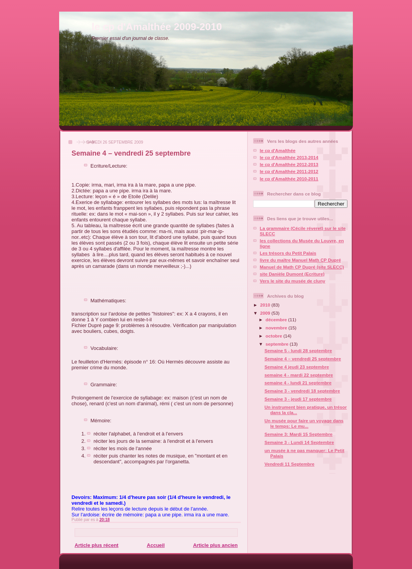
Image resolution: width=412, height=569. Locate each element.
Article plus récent (96, 545)
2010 (265, 304)
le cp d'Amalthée (277, 150)
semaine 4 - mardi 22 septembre (298, 374)
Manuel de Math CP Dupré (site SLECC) (302, 266)
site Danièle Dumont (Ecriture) (292, 273)
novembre (277, 327)
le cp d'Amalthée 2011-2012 (289, 171)
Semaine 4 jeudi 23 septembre (296, 366)
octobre (274, 335)
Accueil (156, 545)
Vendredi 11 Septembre (289, 463)
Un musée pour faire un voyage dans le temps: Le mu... (304, 423)
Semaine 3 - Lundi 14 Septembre (299, 442)
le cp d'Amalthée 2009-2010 (157, 27)
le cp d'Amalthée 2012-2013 (289, 164)
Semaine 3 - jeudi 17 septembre (298, 398)
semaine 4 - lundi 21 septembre (297, 382)
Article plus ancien (215, 545)
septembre (277, 343)
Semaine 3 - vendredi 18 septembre (302, 390)
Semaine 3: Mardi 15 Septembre (298, 434)
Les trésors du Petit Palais (288, 252)
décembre (277, 319)
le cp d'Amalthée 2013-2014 (289, 157)
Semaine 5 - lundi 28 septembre (298, 350)
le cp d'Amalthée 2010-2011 (289, 178)
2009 (265, 312)
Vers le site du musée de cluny (292, 280)
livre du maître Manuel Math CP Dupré (300, 259)
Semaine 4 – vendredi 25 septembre (131, 153)
